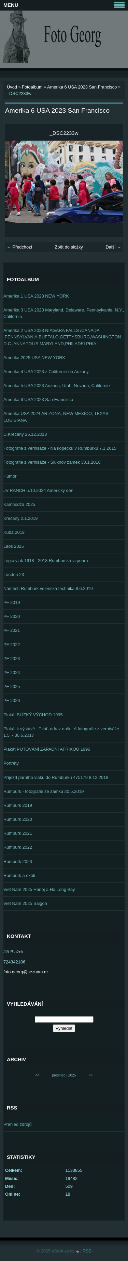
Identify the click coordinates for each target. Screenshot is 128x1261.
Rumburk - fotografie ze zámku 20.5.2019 (43, 791)
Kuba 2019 (14, 532)
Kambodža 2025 (19, 504)
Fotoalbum (32, 87)
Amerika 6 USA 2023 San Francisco (82, 87)
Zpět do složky (69, 247)
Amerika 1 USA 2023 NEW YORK (36, 296)
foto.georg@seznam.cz (25, 971)
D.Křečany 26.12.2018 (25, 434)
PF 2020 (11, 616)
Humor (9, 476)
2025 (72, 1075)
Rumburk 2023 (17, 861)
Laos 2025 (13, 546)
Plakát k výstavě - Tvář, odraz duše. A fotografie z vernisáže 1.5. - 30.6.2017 (61, 732)
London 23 (13, 574)
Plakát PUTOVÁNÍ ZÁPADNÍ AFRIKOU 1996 (46, 749)
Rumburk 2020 (17, 819)
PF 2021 (11, 630)
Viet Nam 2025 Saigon (25, 903)
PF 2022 (11, 644)
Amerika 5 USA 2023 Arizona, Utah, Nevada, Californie (56, 385)
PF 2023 (11, 658)
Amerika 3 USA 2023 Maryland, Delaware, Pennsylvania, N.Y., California (63, 313)
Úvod (12, 87)
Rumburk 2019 (17, 805)
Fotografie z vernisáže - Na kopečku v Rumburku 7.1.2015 (59, 448)
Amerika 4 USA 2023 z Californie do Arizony (46, 371)
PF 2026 (11, 700)
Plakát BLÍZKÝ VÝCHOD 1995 (33, 714)
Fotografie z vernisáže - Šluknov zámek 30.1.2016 (52, 462)
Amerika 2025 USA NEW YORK (34, 357)
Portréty (11, 763)
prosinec (58, 1075)
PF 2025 (11, 686)
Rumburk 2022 (17, 847)
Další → (113, 247)
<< (37, 1075)
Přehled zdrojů (17, 1124)
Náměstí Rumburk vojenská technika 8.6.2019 (48, 588)
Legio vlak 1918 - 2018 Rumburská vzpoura (45, 560)
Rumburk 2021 (17, 833)
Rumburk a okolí (19, 875)
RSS (87, 1251)
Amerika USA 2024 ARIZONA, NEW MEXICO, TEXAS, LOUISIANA (56, 416)
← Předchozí (19, 247)
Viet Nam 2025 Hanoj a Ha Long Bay (39, 889)
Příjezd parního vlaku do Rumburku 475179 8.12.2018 (55, 777)
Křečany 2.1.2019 (20, 518)
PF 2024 (11, 672)
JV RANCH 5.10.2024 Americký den (38, 490)
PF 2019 (11, 602)
